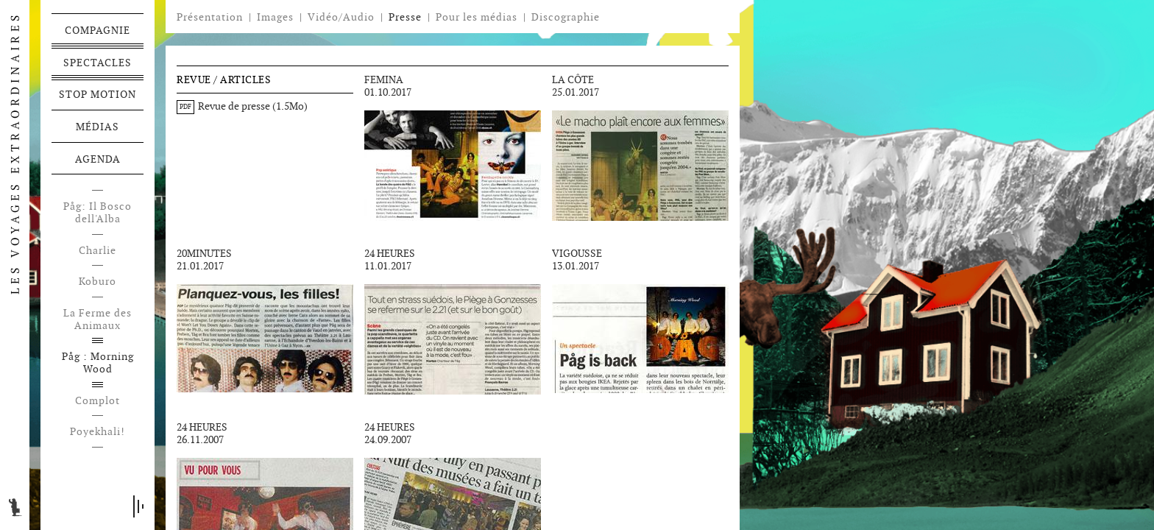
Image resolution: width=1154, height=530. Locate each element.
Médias (97, 126)
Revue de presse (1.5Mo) (242, 106)
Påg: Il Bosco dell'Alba (97, 212)
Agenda (98, 159)
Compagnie (97, 30)
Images (275, 17)
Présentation (210, 17)
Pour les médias (476, 17)
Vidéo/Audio (341, 17)
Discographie (565, 17)
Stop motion (97, 94)
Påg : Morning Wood (98, 362)
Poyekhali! (97, 431)
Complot (97, 401)
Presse (405, 17)
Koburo (97, 281)
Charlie (97, 250)
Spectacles (97, 62)
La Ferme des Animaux (97, 319)
